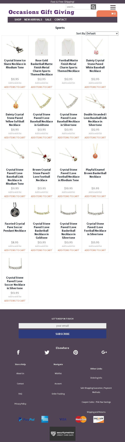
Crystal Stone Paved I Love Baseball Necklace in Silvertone (65, 119)
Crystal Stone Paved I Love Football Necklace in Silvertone (91, 227)
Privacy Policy (20, 398)
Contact (60, 19)
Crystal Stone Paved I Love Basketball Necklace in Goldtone (40, 227)
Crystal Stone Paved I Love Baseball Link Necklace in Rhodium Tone (14, 176)
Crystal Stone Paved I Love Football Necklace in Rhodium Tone (66, 176)
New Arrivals (33, 19)
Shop (17, 19)
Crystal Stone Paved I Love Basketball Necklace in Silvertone (65, 227)
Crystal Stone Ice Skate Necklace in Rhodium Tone (14, 61)
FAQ (20, 388)
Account (58, 377)
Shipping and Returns (96, 406)
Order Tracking (58, 388)
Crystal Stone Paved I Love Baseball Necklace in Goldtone (40, 119)
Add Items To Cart (14, 88)
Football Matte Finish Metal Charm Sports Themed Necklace (65, 64)
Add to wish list (14, 84)
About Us (20, 367)
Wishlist (58, 367)
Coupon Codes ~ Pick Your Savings (96, 396)
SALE (48, 19)
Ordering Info (96, 372)
